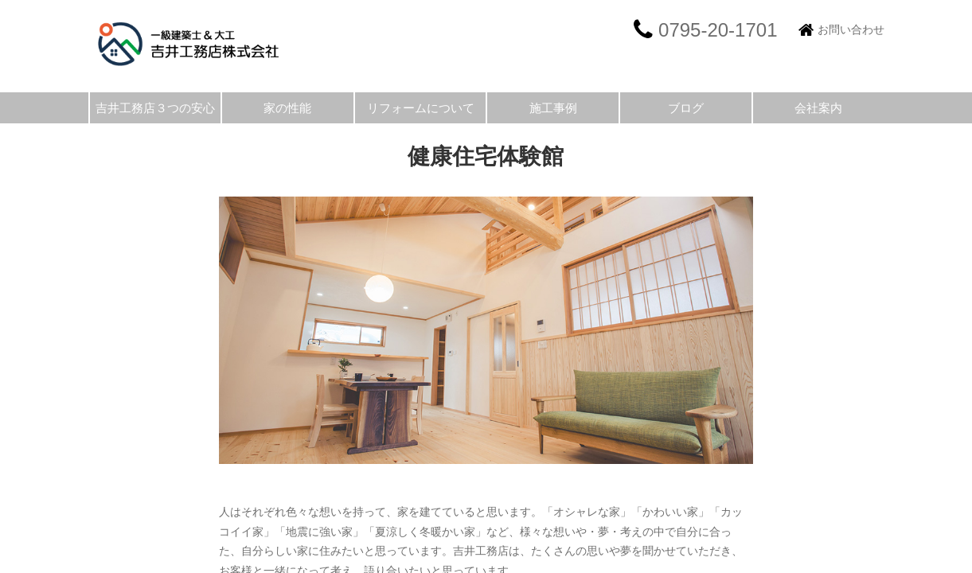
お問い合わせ (851, 29)
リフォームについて (420, 108)
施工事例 (553, 108)
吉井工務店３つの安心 (155, 108)
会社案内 (818, 108)
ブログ (686, 108)
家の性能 (287, 108)
